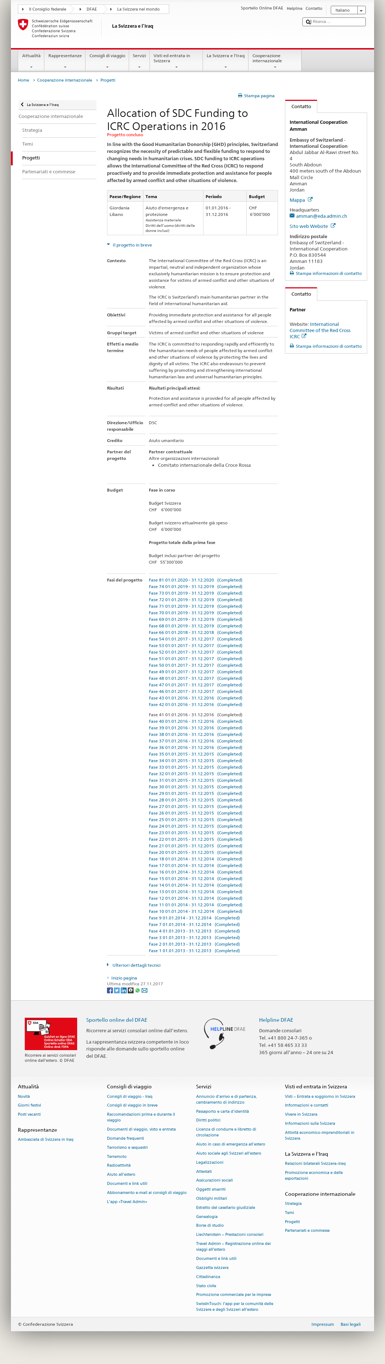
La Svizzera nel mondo (138, 9)
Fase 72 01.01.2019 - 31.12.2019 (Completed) (195, 599)
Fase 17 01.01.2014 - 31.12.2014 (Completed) (195, 865)
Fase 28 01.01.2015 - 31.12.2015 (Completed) (195, 799)
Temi (289, 1212)
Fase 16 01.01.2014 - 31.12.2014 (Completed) (195, 872)
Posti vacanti (29, 1114)
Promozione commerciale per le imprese (233, 1295)
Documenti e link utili (127, 1183)
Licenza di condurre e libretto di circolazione (226, 1132)
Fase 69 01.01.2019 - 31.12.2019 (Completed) (195, 619)
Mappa (301, 200)
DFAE (92, 9)
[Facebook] (110, 990)
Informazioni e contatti (306, 1105)
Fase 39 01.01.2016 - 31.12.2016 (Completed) (195, 727)
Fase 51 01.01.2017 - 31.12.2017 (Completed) (195, 658)
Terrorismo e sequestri (127, 1147)
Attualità (31, 61)
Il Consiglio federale (47, 9)
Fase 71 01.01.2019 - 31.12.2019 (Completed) (195, 606)
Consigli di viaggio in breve (132, 1105)
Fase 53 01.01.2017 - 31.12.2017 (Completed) (195, 645)
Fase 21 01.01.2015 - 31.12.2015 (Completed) (195, 845)
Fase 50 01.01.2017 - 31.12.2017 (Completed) (195, 665)
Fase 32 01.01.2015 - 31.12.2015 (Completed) (195, 773)
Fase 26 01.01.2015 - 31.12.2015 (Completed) (195, 813)
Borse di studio (210, 1225)
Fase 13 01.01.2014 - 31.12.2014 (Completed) (195, 891)
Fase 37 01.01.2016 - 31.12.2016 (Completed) (195, 740)
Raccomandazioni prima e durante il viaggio (141, 1117)
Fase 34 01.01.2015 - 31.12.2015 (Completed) (195, 760)
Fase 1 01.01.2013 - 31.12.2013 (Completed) (194, 950)
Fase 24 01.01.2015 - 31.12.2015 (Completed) (195, 826)
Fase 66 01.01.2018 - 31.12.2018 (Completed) (195, 632)
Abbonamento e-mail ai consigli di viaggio (147, 1192)
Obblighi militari (211, 1198)
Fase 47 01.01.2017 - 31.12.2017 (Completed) (195, 684)
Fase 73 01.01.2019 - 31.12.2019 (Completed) (195, 593)
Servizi (140, 61)
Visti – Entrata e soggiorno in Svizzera (320, 1096)
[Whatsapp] (138, 990)
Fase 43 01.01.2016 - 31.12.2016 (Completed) (195, 697)
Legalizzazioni (209, 1162)
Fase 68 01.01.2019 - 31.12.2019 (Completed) (195, 625)
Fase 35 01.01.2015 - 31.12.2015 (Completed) (195, 754)
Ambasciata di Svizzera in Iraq (46, 1140)
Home (23, 80)
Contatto (298, 106)
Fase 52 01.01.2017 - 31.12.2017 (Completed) (195, 652)
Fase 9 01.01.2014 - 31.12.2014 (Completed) (194, 917)
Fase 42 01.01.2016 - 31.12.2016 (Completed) (195, 704)
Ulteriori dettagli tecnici (135, 965)
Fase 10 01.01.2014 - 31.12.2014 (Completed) (195, 911)
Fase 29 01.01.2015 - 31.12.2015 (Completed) (195, 793)
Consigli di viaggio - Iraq (129, 1096)
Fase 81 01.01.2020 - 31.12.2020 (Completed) (195, 579)
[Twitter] (117, 990)
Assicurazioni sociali (214, 1180)
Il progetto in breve (132, 245)
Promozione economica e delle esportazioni (314, 1175)
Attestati (204, 1171)
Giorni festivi (29, 1105)
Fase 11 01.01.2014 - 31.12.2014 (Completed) (195, 904)
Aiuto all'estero (121, 1174)
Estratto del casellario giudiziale (225, 1207)
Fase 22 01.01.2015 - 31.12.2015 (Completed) (195, 839)
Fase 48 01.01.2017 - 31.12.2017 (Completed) (195, 678)
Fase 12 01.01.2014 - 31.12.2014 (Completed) (195, 898)
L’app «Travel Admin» (127, 1201)
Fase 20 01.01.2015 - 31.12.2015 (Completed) (195, 852)
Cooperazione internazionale (275, 61)
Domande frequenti (125, 1138)
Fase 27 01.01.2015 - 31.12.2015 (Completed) (195, 806)
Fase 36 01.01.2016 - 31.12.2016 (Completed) (195, 747)
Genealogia (207, 1216)
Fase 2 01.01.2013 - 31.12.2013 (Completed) (194, 944)
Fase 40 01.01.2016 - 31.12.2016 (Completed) (195, 721)
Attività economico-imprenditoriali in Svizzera (319, 1135)
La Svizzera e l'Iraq (225, 61)
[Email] (144, 990)
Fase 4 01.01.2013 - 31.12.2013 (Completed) (194, 931)
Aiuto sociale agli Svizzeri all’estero (228, 1153)
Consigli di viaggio (107, 61)
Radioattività (119, 1165)
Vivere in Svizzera (301, 1114)
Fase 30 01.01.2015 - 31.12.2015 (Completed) (195, 786)
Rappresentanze (65, 61)
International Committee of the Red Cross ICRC (320, 330)
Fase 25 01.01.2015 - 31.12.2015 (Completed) (195, 819)
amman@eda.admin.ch (321, 216)
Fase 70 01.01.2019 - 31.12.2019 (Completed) (195, 612)
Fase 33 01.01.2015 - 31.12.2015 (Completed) (195, 767)
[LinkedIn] (124, 990)
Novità (24, 1096)
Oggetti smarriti (211, 1189)
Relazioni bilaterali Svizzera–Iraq (315, 1163)
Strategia (293, 1203)
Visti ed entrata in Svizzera (176, 61)
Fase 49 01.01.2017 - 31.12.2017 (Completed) (195, 671)
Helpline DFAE (276, 1020)
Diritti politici (208, 1120)
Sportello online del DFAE (116, 1020)
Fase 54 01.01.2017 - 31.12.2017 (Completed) (195, 638)
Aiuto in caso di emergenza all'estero (230, 1144)
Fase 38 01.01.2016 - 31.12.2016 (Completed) (195, 734)
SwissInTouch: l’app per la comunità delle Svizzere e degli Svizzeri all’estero (234, 1307)
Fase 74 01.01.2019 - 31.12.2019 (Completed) (195, 586)
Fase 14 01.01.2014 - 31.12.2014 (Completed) (195, 885)
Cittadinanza (208, 1276)
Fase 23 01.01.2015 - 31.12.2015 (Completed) (195, 832)
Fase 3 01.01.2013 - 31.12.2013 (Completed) (194, 937)
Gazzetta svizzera (212, 1267)
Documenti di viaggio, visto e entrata (141, 1129)
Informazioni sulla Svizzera (310, 1123)
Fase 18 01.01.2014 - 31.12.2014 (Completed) (195, 858)
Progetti (292, 1221)
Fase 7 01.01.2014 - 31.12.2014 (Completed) (194, 924)
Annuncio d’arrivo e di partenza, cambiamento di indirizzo (226, 1099)
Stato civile (206, 1286)
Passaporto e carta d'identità (222, 1111)
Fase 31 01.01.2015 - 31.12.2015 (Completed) (195, 780)
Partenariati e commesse (307, 1231)
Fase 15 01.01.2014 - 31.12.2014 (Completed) (195, 878)
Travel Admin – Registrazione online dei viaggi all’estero (233, 1246)
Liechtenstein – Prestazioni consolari (229, 1235)
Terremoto (117, 1156)
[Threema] (131, 990)
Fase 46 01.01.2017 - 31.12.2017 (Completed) (195, 691)
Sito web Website (313, 226)
